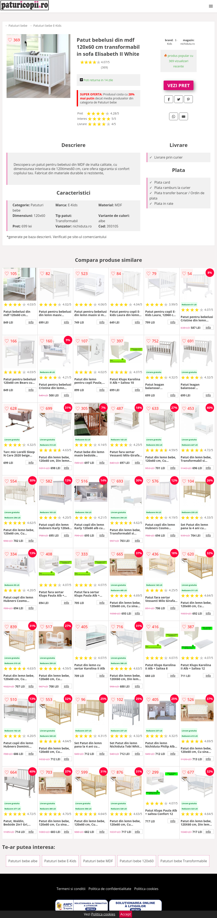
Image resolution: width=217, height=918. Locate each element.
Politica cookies (146, 888)
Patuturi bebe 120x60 (137, 861)
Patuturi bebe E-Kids (47, 26)
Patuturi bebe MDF (98, 861)
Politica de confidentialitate (110, 888)
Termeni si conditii (71, 888)
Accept (125, 914)
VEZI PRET (178, 85)
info (30, 322)
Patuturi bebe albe (23, 861)
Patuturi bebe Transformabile (183, 861)
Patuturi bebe (17, 26)
